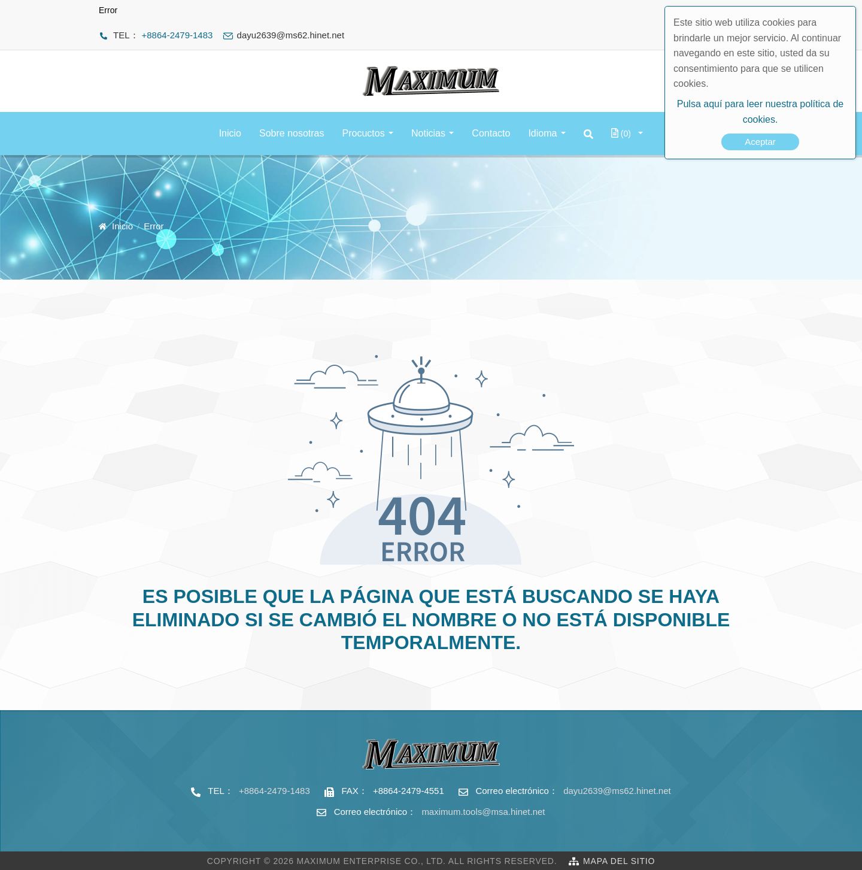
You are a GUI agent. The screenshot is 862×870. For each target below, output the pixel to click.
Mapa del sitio (619, 861)
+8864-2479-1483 (177, 35)
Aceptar (760, 142)
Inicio (230, 133)
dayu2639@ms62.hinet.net (617, 791)
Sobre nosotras (291, 133)
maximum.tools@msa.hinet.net (483, 812)
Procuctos (363, 133)
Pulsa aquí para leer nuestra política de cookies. (760, 112)
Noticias (428, 133)
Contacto (491, 133)
